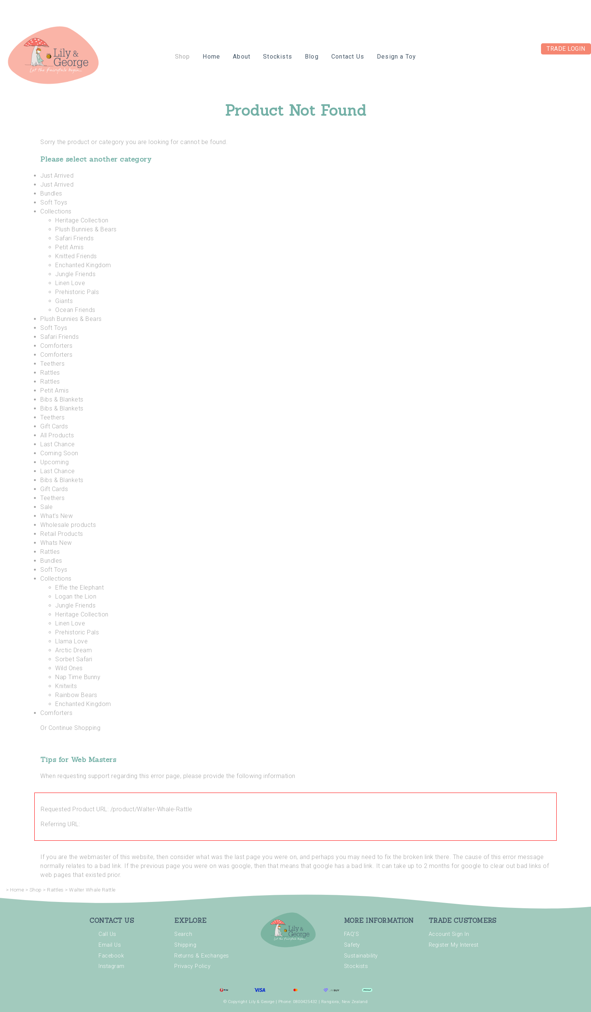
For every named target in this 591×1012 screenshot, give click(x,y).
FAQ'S (351, 934)
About (241, 56)
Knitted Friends (76, 256)
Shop (182, 56)
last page (248, 856)
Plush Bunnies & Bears (86, 229)
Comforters (56, 345)
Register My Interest (454, 945)
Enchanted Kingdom (83, 265)
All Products (57, 435)
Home (211, 56)
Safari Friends (74, 238)
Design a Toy (396, 56)
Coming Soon (59, 453)
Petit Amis (69, 247)
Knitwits (66, 686)
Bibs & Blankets (62, 399)
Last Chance (57, 444)
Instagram (111, 966)
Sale (46, 506)
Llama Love (71, 641)
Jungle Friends (75, 274)
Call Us (107, 934)
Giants (64, 300)
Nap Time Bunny (77, 677)
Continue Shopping (75, 727)
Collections (56, 211)
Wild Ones (69, 668)
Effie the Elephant (79, 587)
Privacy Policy (192, 966)
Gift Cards (54, 426)
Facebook (111, 956)
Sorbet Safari (74, 659)
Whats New (56, 542)
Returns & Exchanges (201, 956)
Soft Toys (54, 202)
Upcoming (54, 462)
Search (183, 934)
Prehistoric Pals (77, 292)
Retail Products (61, 533)
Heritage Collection (82, 220)
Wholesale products (68, 524)
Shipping (185, 945)
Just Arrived (57, 175)
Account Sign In (449, 934)
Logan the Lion (75, 596)
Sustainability (361, 956)
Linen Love (70, 283)
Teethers (52, 363)
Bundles (51, 193)
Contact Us (347, 56)
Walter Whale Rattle (92, 890)
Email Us (109, 945)
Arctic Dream (73, 650)
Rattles (50, 372)
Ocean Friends (75, 309)
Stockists (277, 56)
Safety (352, 945)
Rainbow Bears (76, 695)
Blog (312, 56)
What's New (56, 515)
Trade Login (566, 48)
